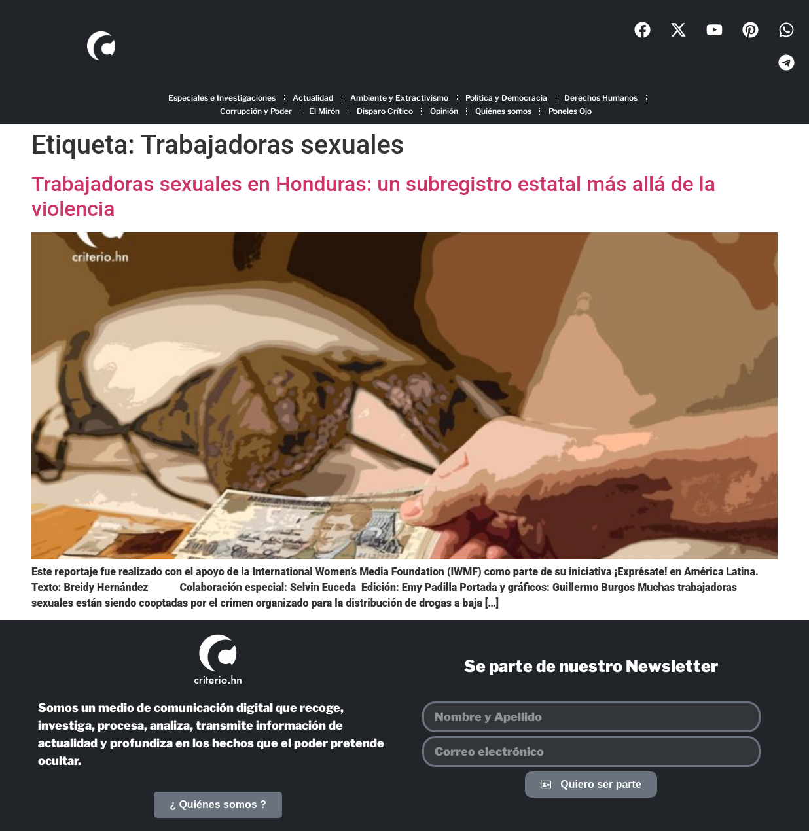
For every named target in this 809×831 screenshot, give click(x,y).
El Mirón (324, 111)
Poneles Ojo (570, 111)
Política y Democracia (506, 98)
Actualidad (313, 98)
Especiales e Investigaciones (222, 98)
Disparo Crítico (385, 111)
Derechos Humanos (601, 98)
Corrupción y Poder (256, 111)
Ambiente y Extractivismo (399, 98)
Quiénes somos (503, 111)
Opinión (444, 111)
